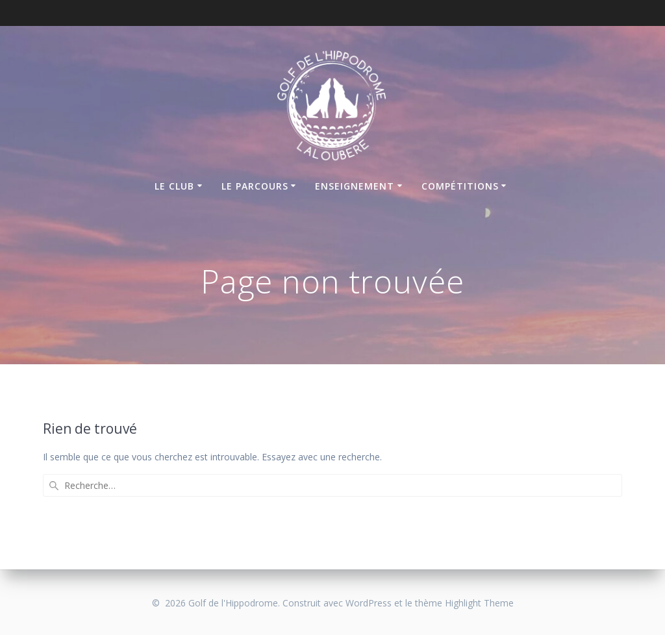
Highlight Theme (479, 603)
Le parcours (254, 186)
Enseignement (354, 186)
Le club (174, 186)
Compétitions (460, 186)
